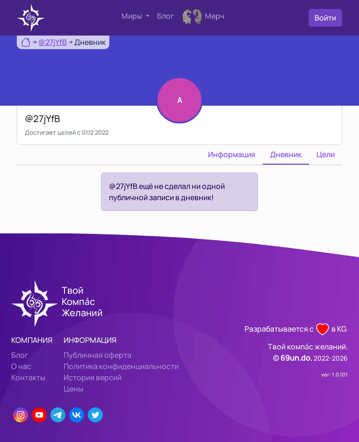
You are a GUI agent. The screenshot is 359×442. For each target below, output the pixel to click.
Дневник (286, 154)
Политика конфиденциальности (121, 366)
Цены (73, 389)
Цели (325, 154)
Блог (165, 16)
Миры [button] (133, 16)
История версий (93, 377)
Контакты (28, 377)
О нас (21, 366)
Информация (231, 154)
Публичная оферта (97, 355)
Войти (325, 18)
